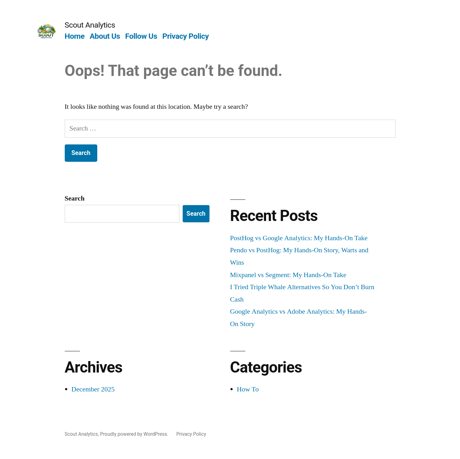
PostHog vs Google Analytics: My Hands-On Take (299, 238)
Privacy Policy (185, 36)
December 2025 (93, 389)
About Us (105, 36)
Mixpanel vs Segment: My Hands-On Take (288, 275)
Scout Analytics (90, 24)
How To (248, 389)
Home (75, 36)
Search (75, 198)
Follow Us (141, 36)
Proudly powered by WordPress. (134, 434)
